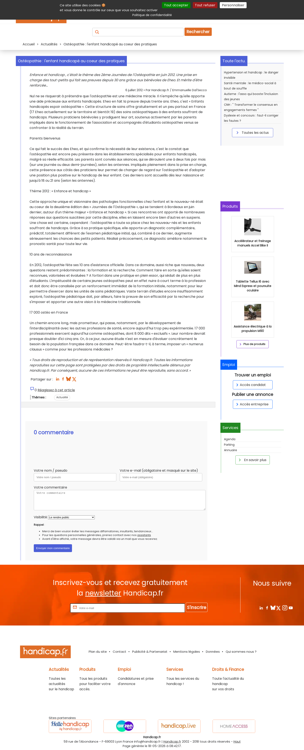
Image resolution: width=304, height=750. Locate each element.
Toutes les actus (252, 132)
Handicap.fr (172, 741)
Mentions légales (186, 651)
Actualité (62, 397)
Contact (119, 651)
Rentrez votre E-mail (52, 607)
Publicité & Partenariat (149, 651)
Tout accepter (176, 5)
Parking (229, 445)
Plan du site (98, 651)
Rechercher (198, 32)
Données (213, 651)
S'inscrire (196, 607)
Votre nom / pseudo (50, 470)
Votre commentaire (50, 487)
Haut (237, 741)
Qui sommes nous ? (241, 651)
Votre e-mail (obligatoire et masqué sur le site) (159, 470)
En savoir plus (251, 459)
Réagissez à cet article (56, 390)
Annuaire (230, 450)
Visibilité (40, 517)
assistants (144, 535)
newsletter (103, 593)
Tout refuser (205, 5)
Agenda (229, 439)
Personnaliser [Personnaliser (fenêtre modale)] (233, 5)
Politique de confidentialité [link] (152, 15)
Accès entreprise (252, 404)
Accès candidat (250, 384)
